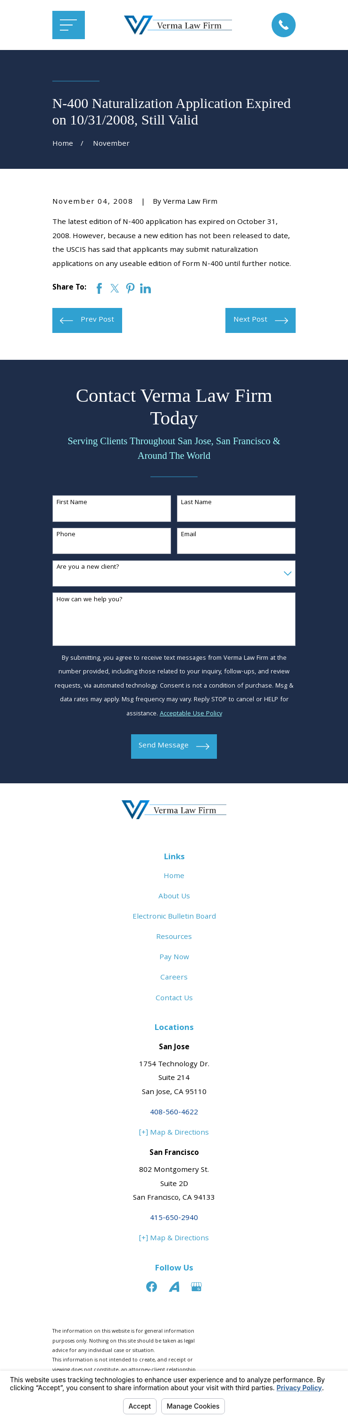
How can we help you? (90, 600)
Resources (174, 937)
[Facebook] (151, 1286)
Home (174, 877)
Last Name (196, 503)
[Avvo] (174, 1286)
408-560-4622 (174, 1113)
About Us (174, 897)
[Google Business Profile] (196, 1286)
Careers (174, 978)
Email (188, 535)
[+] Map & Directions (174, 1133)
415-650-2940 (174, 1218)
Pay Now (174, 958)
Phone (66, 535)
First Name (72, 503)
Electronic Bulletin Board (174, 917)
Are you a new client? (88, 568)
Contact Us (174, 999)
